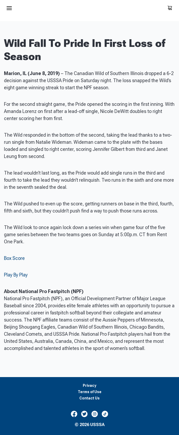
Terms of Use (89, 392)
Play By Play (16, 275)
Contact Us (89, 398)
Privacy (89, 386)
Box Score (14, 258)
